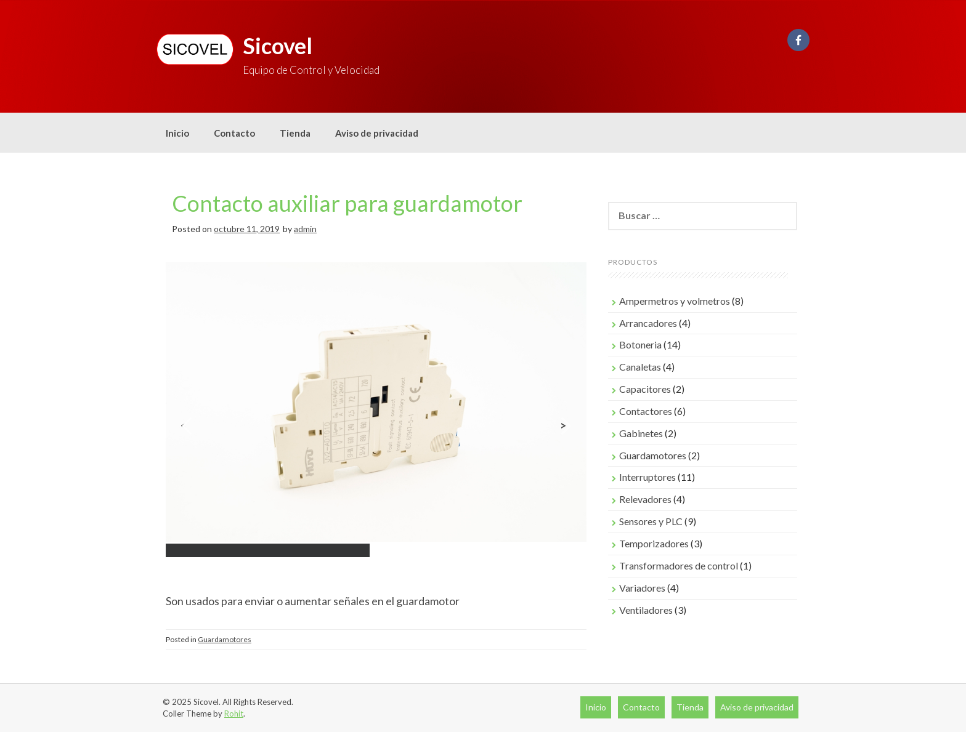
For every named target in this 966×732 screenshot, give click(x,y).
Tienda (295, 133)
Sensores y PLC (651, 521)
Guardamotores (224, 639)
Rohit (233, 713)
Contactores (645, 411)
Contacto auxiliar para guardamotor (347, 203)
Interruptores (647, 477)
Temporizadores (654, 543)
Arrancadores (648, 323)
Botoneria (640, 344)
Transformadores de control (678, 565)
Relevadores (645, 499)
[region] (376, 425)
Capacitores (645, 389)
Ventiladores (646, 610)
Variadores (642, 587)
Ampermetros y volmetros (674, 301)
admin (305, 228)
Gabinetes (641, 433)
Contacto (234, 133)
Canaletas (640, 366)
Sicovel (277, 45)
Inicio (177, 133)
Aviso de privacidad (376, 133)
